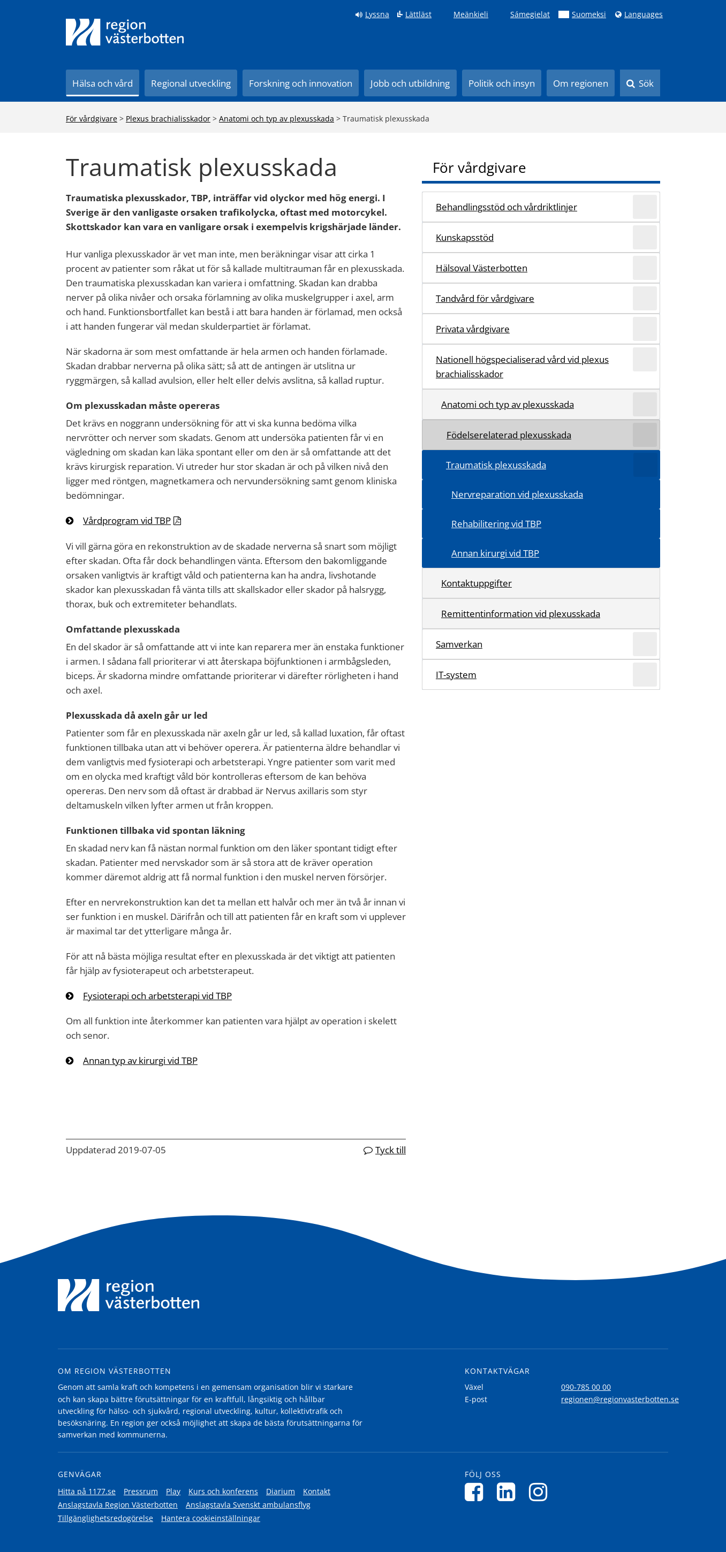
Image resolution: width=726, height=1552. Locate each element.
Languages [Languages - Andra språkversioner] (643, 14)
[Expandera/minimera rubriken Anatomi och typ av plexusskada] (645, 404)
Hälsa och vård (102, 83)
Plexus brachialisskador (168, 118)
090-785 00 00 (586, 1387)
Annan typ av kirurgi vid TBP (140, 1060)
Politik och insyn (501, 83)
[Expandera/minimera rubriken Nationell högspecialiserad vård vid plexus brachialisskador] (645, 359)
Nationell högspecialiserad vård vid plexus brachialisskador (522, 366)
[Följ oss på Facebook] (477, 1492)
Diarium (280, 1491)
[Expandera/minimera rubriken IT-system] (645, 675)
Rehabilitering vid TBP (496, 524)
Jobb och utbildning (410, 83)
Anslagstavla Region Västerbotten (118, 1505)
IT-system (456, 674)
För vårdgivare (91, 118)
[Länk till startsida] (125, 32)
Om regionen (580, 83)
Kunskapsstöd (465, 237)
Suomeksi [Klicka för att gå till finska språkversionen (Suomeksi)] (589, 14)
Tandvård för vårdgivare (485, 298)
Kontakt (316, 1491)
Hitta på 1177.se (87, 1491)
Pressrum (141, 1491)
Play (173, 1491)
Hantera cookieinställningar (210, 1518)
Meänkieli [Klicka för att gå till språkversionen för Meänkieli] (470, 14)
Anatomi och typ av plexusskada (276, 118)
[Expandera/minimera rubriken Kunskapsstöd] (645, 237)
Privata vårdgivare (473, 329)
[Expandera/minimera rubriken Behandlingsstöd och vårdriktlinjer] (645, 207)
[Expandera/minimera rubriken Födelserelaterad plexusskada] (645, 435)
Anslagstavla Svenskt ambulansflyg (248, 1505)
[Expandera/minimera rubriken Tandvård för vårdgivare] (645, 298)
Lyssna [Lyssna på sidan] (377, 14)
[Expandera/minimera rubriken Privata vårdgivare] (645, 329)
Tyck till (390, 1150)
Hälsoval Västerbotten (481, 268)
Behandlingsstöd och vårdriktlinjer (506, 207)
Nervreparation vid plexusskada (517, 494)
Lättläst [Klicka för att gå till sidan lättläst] (418, 14)
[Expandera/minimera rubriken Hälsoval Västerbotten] (645, 268)
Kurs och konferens (223, 1491)
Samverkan (459, 644)
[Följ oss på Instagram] (541, 1492)
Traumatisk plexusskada (496, 465)
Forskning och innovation (300, 83)
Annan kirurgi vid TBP (495, 553)
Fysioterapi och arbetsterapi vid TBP (157, 996)
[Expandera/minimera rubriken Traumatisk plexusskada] (645, 465)
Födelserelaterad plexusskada (509, 435)
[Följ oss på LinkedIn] (509, 1492)
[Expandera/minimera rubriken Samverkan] (645, 644)
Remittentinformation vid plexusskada (520, 613)
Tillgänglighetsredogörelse (105, 1518)
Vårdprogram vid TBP (127, 520)
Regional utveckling (191, 83)
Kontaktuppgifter (476, 583)
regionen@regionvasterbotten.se (620, 1399)
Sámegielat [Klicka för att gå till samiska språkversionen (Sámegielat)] (530, 14)
